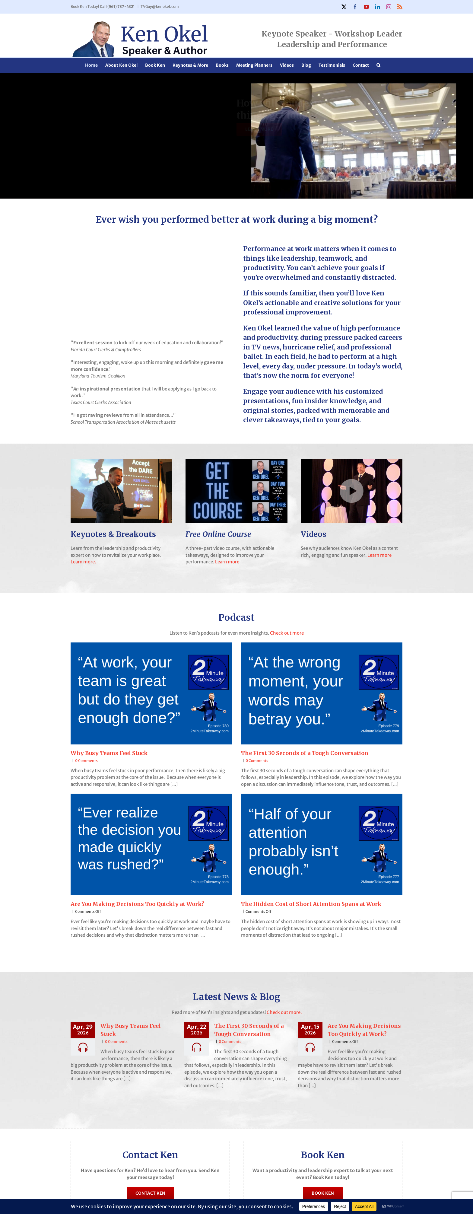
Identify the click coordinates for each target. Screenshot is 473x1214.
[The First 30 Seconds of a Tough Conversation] (321, 693)
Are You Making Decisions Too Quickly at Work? (137, 903)
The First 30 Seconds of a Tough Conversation (304, 753)
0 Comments (86, 760)
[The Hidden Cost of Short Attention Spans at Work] (321, 844)
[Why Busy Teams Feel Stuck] (151, 693)
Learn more (227, 562)
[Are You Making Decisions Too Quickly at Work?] (151, 844)
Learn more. (83, 562)
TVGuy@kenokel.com (160, 6)
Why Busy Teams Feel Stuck (109, 753)
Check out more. (284, 1012)
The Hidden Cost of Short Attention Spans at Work (311, 903)
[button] (378, 65)
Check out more (287, 633)
